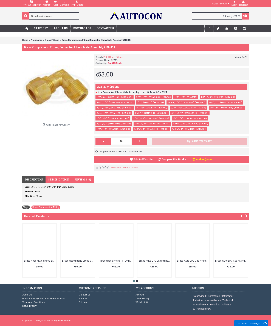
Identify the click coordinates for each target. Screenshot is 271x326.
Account (140, 294)
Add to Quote (204, 159)
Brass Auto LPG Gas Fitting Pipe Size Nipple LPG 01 (155, 260)
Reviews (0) (83, 179)
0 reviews (116, 167)
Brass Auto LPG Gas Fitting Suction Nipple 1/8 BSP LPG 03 (231, 260)
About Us (27, 294)
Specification (58, 179)
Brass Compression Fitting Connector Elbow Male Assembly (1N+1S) (96, 40)
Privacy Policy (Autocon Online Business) (43, 298)
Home (25, 40)
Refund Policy (29, 306)
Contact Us (84, 294)
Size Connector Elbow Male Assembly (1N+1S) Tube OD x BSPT (132, 92)
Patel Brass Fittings (113, 57)
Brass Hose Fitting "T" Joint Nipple (116, 260)
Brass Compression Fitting (45, 207)
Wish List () (142, 302)
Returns (83, 298)
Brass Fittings (52, 40)
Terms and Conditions (33, 302)
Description (34, 179)
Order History (142, 298)
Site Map (83, 302)
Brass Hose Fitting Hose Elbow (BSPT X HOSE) (40, 260)
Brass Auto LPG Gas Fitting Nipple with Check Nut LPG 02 (193, 260)
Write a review (130, 167)
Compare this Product (175, 159)
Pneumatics (36, 40)
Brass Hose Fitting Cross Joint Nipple (78, 260)
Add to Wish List (143, 159)
